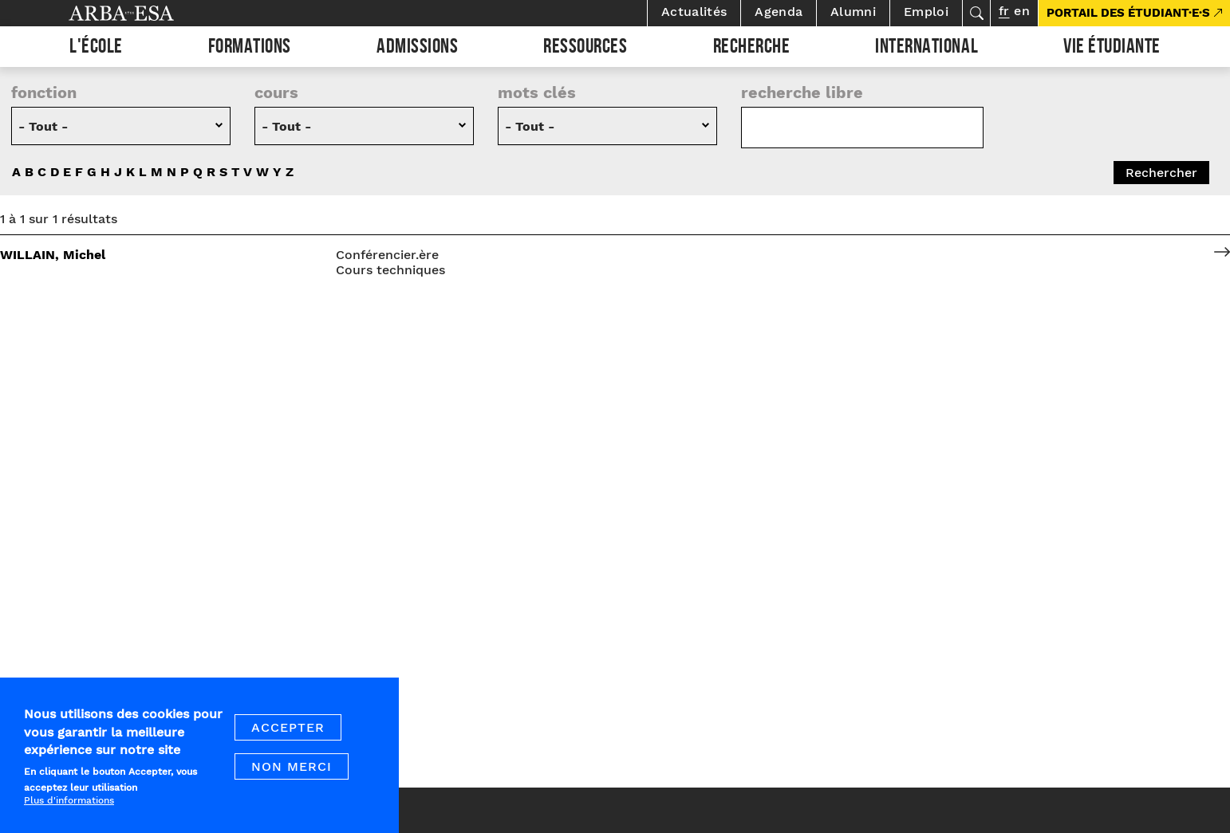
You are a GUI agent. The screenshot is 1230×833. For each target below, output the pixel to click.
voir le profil (1222, 254)
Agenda (778, 11)
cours (276, 92)
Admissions (417, 48)
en (1022, 10)
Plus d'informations (69, 800)
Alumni (853, 11)
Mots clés (537, 92)
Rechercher (976, 13)
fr (1004, 10)
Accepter (288, 727)
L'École (96, 48)
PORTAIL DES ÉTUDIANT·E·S (1128, 13)
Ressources (585, 48)
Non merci (291, 766)
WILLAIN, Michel (52, 254)
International (926, 48)
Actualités (694, 11)
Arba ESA (148, 13)
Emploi (926, 11)
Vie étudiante (1112, 48)
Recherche (751, 48)
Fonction (44, 92)
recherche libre (802, 92)
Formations (249, 48)
